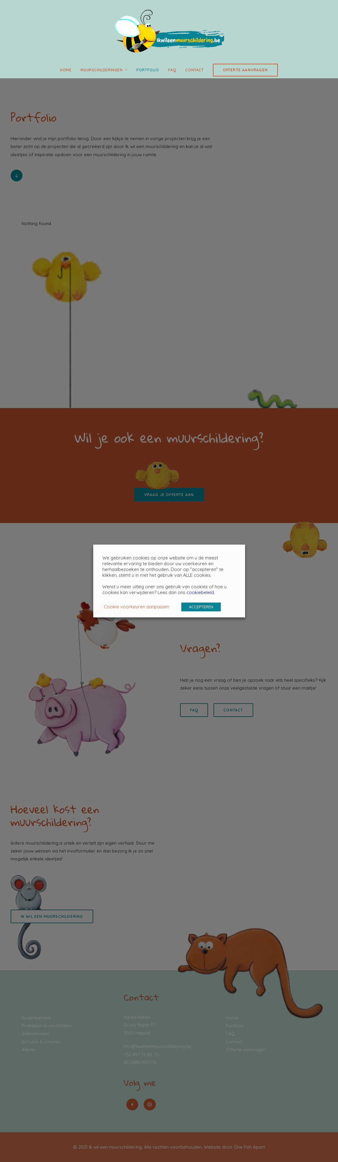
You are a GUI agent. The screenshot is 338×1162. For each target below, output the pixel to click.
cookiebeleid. (200, 592)
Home (65, 70)
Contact (194, 70)
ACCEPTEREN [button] (201, 606)
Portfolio (147, 70)
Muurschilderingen (103, 70)
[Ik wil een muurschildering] (169, 31)
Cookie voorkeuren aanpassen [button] (136, 607)
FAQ (172, 70)
